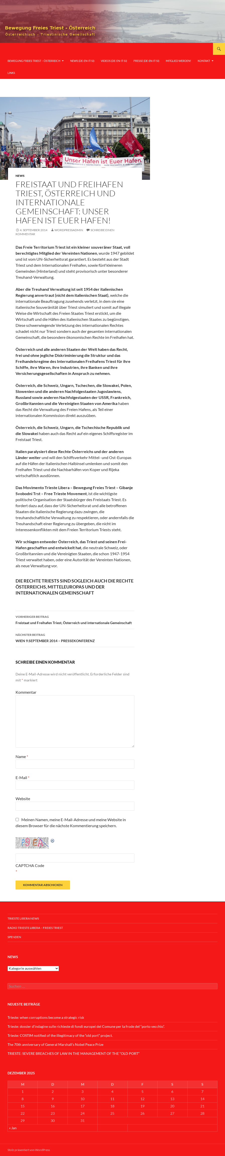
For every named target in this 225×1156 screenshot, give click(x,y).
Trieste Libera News (23, 918)
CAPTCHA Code (30, 865)
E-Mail (22, 777)
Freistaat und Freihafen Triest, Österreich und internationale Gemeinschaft (75, 619)
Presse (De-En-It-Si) (146, 60)
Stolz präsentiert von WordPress (29, 1150)
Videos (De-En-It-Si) (114, 60)
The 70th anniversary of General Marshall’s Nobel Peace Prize (55, 1044)
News (20, 176)
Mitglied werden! (178, 60)
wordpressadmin (68, 230)
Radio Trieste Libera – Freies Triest (35, 928)
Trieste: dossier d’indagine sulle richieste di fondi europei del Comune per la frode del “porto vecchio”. (86, 1026)
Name (22, 756)
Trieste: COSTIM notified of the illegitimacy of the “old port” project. (60, 1035)
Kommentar (26, 692)
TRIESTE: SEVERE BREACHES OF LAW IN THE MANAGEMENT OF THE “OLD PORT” (73, 1053)
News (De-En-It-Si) (82, 60)
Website (23, 798)
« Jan (13, 1128)
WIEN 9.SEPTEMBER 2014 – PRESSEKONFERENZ (75, 637)
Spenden (14, 937)
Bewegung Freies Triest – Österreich (34, 60)
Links (11, 72)
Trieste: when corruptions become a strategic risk (46, 1017)
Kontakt (204, 60)
